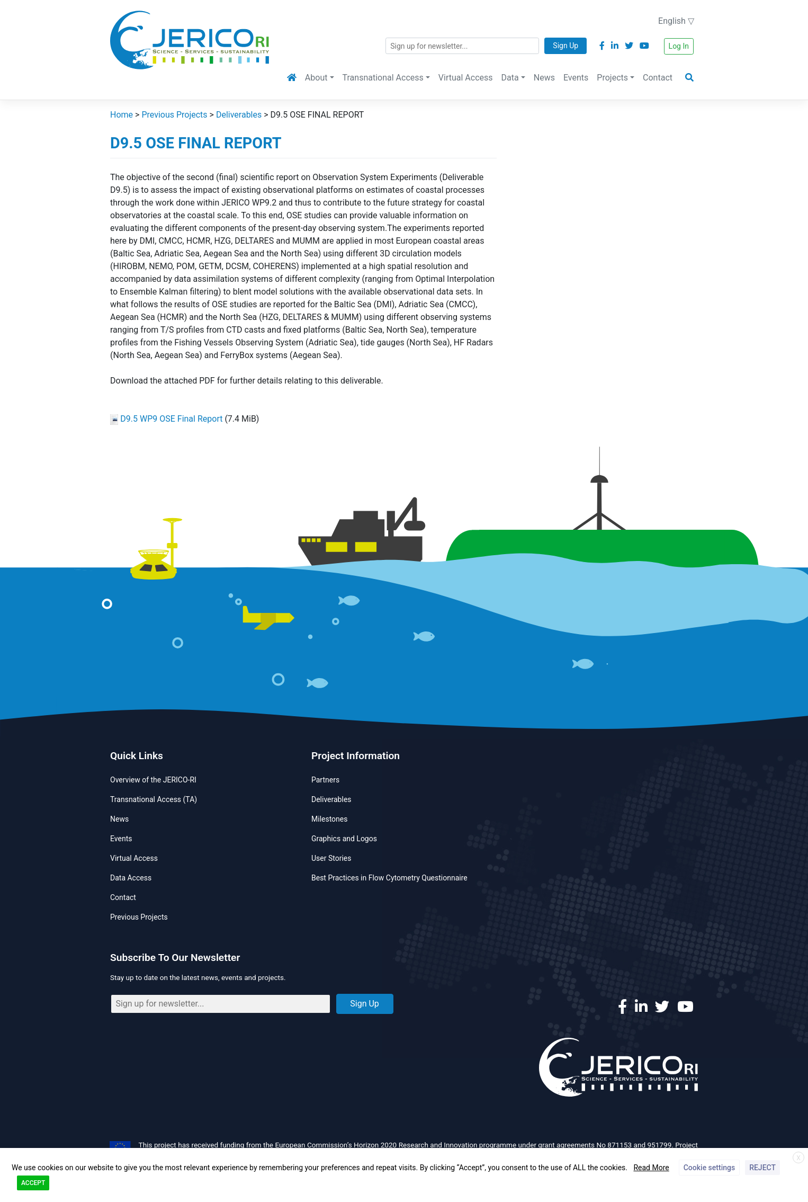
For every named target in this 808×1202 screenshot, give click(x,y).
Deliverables (331, 799)
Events (575, 78)
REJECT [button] (762, 1167)
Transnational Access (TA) (153, 799)
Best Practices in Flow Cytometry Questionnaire (389, 878)
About (316, 78)
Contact (657, 78)
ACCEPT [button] (33, 1183)
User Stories (331, 858)
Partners (325, 780)
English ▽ (676, 21)
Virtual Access (465, 78)
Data (510, 78)
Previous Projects (139, 917)
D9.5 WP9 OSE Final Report (171, 419)
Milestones (329, 819)
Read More (651, 1167)
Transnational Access (383, 78)
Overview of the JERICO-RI (153, 780)
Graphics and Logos (344, 838)
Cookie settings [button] (709, 1167)
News (544, 78)
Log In (679, 46)
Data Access (130, 878)
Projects (612, 78)
